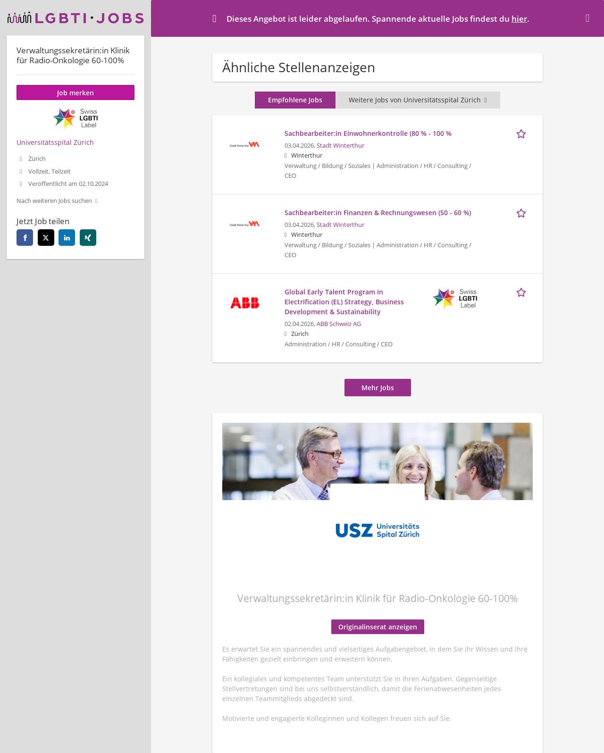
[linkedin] (67, 237)
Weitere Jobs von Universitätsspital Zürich (418, 99)
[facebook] (25, 237)
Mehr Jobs (377, 387)
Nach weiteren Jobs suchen (54, 201)
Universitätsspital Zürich (55, 142)
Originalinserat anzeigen (377, 626)
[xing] (88, 237)
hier (519, 18)
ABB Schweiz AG (339, 324)
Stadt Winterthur (340, 146)
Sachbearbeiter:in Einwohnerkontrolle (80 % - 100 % (368, 133)
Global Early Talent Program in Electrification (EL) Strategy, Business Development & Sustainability (344, 301)
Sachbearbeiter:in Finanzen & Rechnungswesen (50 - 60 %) (378, 212)
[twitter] (46, 237)
